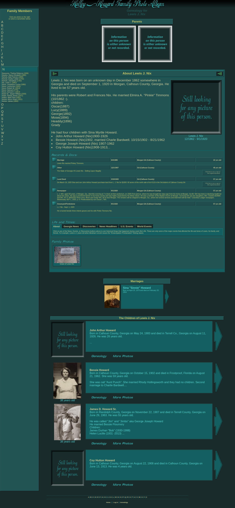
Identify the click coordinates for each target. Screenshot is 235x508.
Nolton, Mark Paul (8, 97)
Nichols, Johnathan (9, 81)
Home (108, 502)
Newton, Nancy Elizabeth (11, 75)
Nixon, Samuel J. (8, 92)
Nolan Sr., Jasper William (11, 94)
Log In (115, 502)
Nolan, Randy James (10, 96)
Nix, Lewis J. (6, 83)
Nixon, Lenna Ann (8, 86)
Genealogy (124, 502)
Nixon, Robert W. (8, 88)
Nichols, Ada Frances (10, 77)
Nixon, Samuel (7, 90)
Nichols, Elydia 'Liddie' (10, 79)
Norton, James (7, 101)
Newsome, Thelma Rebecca (12, 73)
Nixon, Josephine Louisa (11, 84)
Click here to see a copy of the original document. (212, 172)
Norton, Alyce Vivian (9, 99)
